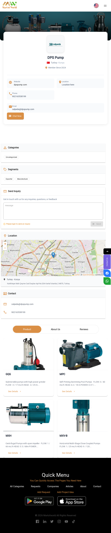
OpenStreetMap (89, 275)
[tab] (27, 329)
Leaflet (76, 275)
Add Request (43, 492)
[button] (96, 5)
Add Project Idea (65, 492)
